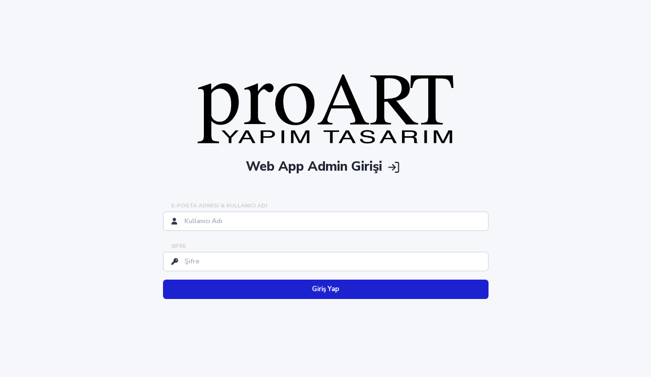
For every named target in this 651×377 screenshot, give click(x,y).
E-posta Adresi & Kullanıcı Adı (219, 206)
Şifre (178, 246)
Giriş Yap (325, 289)
